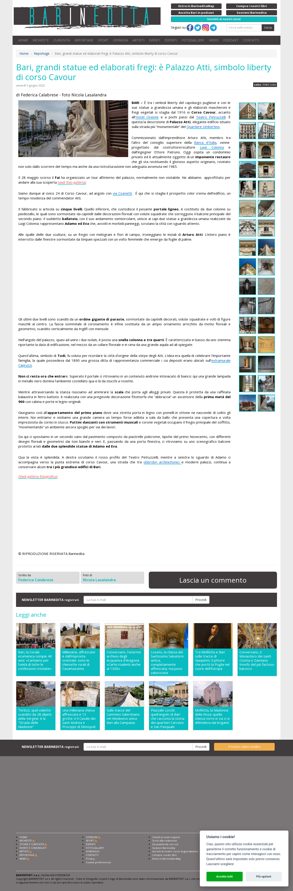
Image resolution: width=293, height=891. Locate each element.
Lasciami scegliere (220, 864)
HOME (23, 40)
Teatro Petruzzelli (211, 117)
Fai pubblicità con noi (165, 844)
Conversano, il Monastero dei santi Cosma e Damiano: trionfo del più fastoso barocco (256, 660)
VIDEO (214, 40)
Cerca (268, 28)
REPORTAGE (84, 40)
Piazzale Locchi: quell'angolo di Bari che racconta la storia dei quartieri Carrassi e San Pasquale (167, 718)
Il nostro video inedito (244, 746)
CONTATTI (251, 40)
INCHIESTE (41, 40)
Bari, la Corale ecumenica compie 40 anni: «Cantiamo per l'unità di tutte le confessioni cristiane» (35, 660)
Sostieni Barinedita (163, 848)
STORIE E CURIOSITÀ (31, 844)
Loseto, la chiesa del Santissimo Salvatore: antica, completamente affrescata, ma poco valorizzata (167, 662)
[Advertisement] (124, 280)
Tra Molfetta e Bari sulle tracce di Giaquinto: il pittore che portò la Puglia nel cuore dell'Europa (212, 660)
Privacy (90, 858)
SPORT (103, 40)
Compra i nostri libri (164, 855)
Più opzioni (263, 876)
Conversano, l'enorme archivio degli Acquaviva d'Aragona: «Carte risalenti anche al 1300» (124, 660)
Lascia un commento (213, 580)
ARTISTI (138, 40)
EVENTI (154, 40)
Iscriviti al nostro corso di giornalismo (175, 851)
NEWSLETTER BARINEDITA (50, 600)
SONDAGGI (92, 851)
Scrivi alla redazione (164, 840)
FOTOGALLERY (193, 40)
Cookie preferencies (98, 862)
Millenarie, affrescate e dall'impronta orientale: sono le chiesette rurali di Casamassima (78, 660)
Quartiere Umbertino (203, 126)
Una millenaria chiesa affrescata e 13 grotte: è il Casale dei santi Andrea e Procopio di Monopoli (78, 718)
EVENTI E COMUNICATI (32, 848)
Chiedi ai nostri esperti (166, 837)
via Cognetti (122, 193)
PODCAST (230, 40)
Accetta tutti (224, 876)
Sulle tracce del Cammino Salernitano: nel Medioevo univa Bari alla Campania (123, 716)
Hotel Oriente (147, 117)
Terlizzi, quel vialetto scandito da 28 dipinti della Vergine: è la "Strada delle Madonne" (35, 718)
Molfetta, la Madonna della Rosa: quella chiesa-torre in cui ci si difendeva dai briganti (212, 716)
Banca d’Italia (205, 142)
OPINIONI (120, 40)
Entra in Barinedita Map (166, 858)
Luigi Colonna (212, 147)
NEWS (22, 858)
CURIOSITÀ (61, 40)
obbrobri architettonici (162, 462)
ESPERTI (171, 40)
